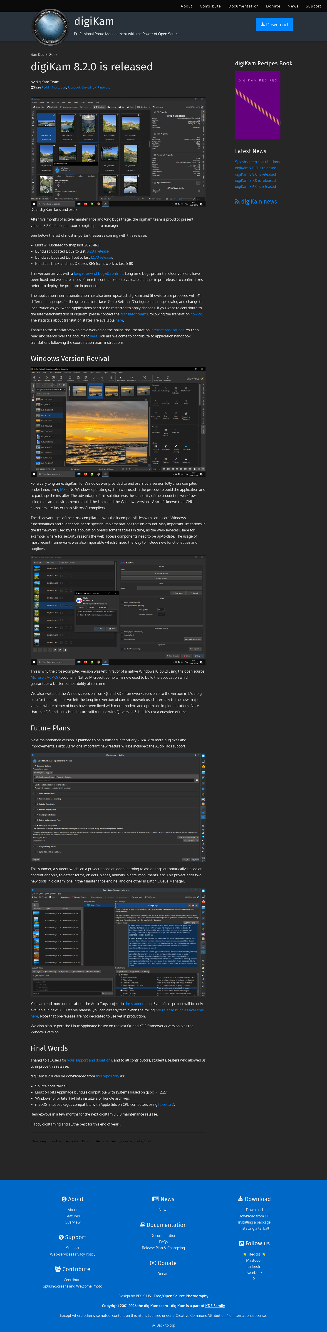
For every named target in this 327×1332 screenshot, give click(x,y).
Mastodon (59, 87)
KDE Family (215, 1305)
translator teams (134, 314)
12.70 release (101, 257)
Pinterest (104, 87)
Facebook (74, 87)
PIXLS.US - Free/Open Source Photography (172, 1296)
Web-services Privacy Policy (72, 1254)
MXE (64, 489)
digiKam (94, 21)
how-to (196, 314)
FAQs (163, 1241)
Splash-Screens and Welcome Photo (72, 1286)
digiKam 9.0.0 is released (255, 168)
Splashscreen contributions (257, 162)
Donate (273, 6)
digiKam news (256, 201)
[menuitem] (186, 6)
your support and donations (89, 1060)
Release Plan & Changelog (163, 1248)
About (187, 6)
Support (314, 6)
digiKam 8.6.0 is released (255, 186)
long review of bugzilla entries (98, 273)
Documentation (243, 6)
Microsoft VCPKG (44, 677)
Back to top (165, 1325)
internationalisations (167, 330)
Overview (73, 1222)
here (119, 320)
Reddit (46, 87)
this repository (107, 1076)
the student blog (138, 1003)
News (293, 6)
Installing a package (254, 1222)
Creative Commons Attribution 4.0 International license (221, 1315)
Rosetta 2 (166, 1104)
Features (72, 1216)
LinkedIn (87, 87)
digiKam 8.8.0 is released (255, 174)
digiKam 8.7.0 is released (255, 180)
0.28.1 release (98, 251)
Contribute (210, 6)
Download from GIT (254, 1216)
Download (254, 1209)
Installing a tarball (254, 1228)
